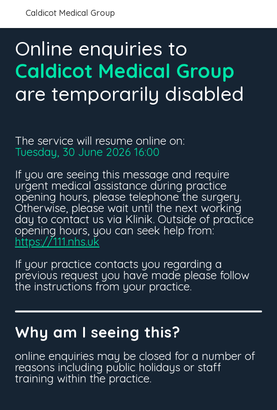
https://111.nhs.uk (57, 241)
